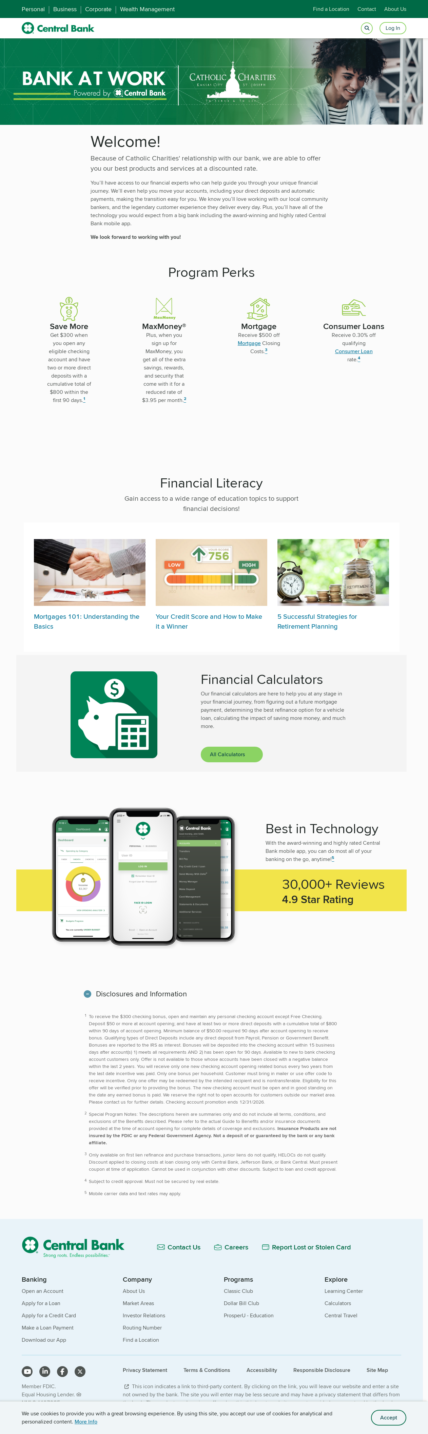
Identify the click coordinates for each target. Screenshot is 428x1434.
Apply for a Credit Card (49, 1315)
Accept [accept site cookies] (388, 1417)
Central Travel (341, 1315)
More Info (86, 1422)
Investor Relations (144, 1315)
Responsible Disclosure (321, 1370)
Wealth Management (147, 9)
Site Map (377, 1370)
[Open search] (367, 28)
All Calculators (227, 754)
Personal (33, 9)
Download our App (44, 1340)
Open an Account (42, 1291)
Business (65, 9)
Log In (393, 28)
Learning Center (344, 1291)
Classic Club (238, 1291)
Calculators (338, 1303)
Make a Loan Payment (48, 1328)
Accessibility (262, 1370)
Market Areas (138, 1303)
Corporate (98, 9)
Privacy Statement (145, 1370)
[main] (211, 688)
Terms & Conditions (206, 1370)
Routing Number (142, 1328)
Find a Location (331, 9)
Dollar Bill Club (241, 1303)
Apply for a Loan (41, 1303)
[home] (58, 28)
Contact (366, 9)
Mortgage (249, 343)
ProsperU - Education (249, 1315)
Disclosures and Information (141, 993)
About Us (395, 9)
